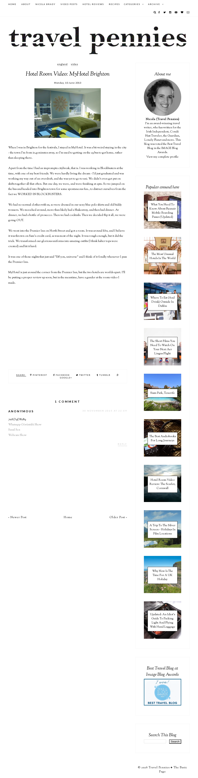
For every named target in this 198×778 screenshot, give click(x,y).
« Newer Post (17, 517)
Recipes (114, 4)
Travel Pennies (159, 768)
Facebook (61, 375)
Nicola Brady (45, 4)
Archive (154, 4)
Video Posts (69, 4)
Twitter (83, 375)
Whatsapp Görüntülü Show (24, 425)
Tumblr (104, 375)
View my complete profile (162, 157)
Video (74, 64)
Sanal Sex (14, 430)
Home (12, 4)
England (62, 64)
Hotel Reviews (93, 4)
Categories (132, 4)
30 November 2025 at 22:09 (105, 410)
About (25, 4)
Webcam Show (17, 435)
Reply (122, 444)
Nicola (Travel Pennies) (162, 119)
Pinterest (38, 375)
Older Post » (118, 517)
